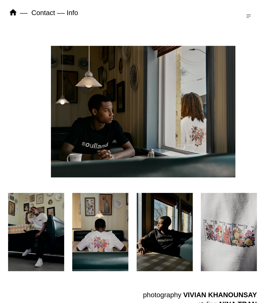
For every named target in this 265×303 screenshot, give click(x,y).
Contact (43, 13)
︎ (13, 12)
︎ (249, 16)
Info (72, 13)
